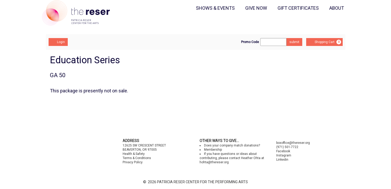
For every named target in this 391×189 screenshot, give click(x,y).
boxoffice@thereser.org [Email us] (293, 143)
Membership (213, 149)
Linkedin (282, 159)
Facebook (283, 151)
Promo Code (250, 42)
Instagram (283, 155)
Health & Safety (134, 154)
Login (58, 42)
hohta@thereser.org (214, 162)
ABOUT (336, 8)
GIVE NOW (256, 8)
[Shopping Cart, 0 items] (324, 42)
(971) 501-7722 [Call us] (287, 147)
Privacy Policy (133, 162)
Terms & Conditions (137, 158)
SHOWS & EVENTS (215, 8)
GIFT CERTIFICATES (298, 8)
